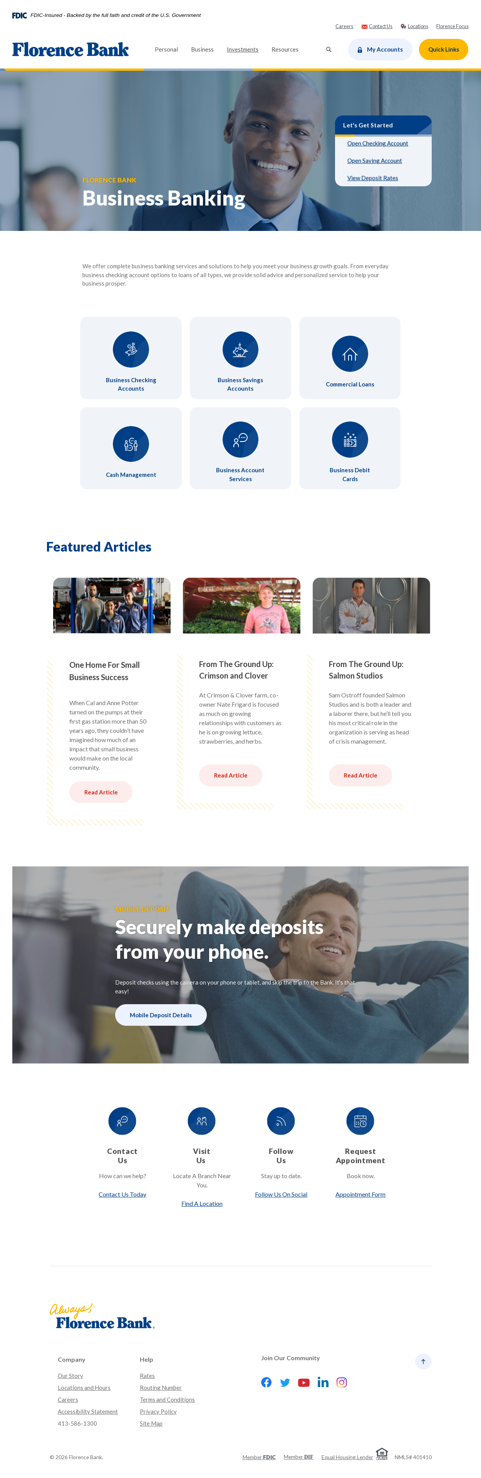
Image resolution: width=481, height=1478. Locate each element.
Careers (68, 1399)
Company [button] (71, 1359)
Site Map (151, 1423)
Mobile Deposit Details (161, 1015)
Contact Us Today (122, 1194)
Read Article (100, 792)
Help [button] (146, 1359)
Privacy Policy (158, 1411)
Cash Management (131, 474)
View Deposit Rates (372, 177)
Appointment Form (360, 1194)
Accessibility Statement (88, 1411)
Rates (147, 1375)
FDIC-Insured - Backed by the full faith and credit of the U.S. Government (115, 15)
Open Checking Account (377, 143)
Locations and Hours (84, 1387)
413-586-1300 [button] (77, 1423)
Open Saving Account (374, 160)
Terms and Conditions (167, 1399)
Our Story (70, 1375)
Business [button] (202, 49)
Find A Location (201, 1203)
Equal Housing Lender (347, 1457)
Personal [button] (166, 49)
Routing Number (161, 1387)
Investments (246, 49)
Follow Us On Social (281, 1194)
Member (259, 1457)
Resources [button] (285, 49)
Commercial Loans (350, 384)
